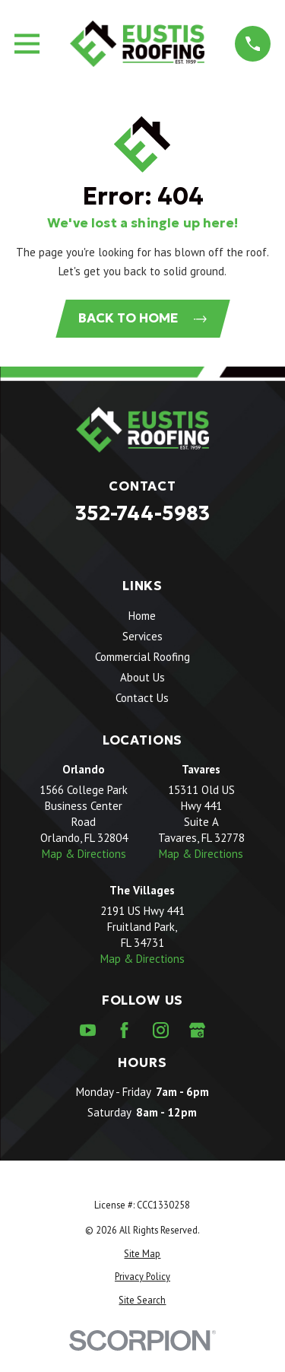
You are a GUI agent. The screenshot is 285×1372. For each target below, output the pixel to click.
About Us (142, 677)
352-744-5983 (142, 513)
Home (142, 615)
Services (142, 636)
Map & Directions (84, 853)
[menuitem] (142, 1254)
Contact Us (142, 698)
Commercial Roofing (142, 656)
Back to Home (142, 318)
